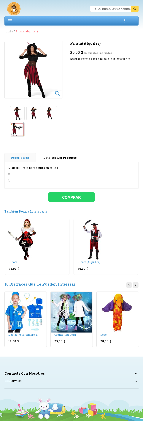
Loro (103, 334)
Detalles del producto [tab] (60, 157)
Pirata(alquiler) (88, 262)
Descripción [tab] (20, 157)
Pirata (13, 262)
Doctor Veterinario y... (23, 334)
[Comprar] (71, 197)
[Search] (114, 9)
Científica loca (65, 334)
